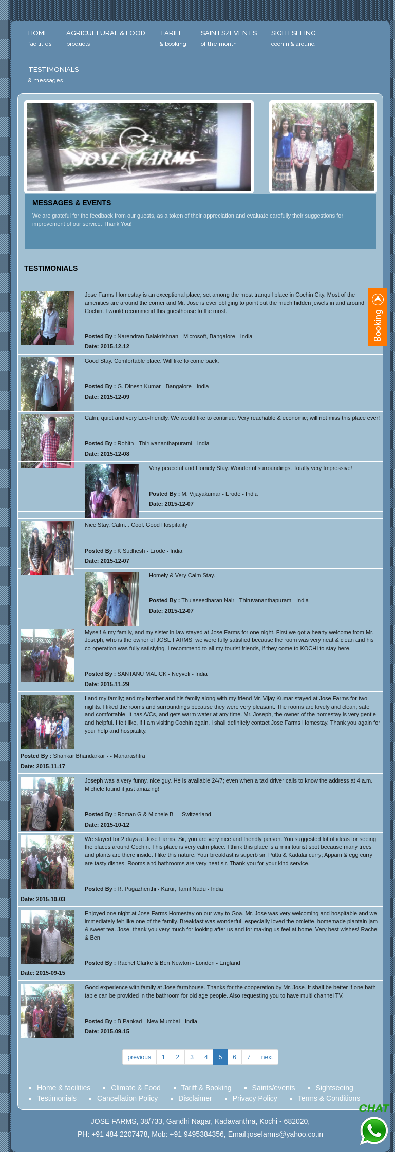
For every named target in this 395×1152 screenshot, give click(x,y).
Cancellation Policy (127, 1098)
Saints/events (273, 1088)
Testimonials (53, 75)
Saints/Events (229, 38)
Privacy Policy (255, 1098)
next (267, 1057)
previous (139, 1057)
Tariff (173, 38)
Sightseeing (293, 38)
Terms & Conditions (329, 1098)
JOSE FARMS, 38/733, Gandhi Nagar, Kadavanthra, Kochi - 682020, (200, 1121)
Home (40, 38)
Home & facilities (63, 1088)
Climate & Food (135, 1088)
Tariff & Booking (206, 1088)
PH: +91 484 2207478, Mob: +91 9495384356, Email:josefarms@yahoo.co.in (200, 1134)
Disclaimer (195, 1098)
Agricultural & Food (105, 38)
